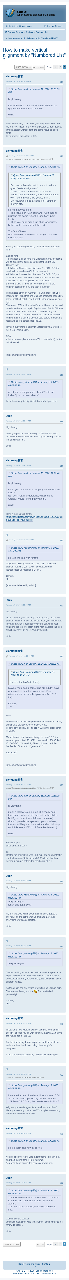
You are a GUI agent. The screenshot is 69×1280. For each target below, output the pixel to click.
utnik (9, 415)
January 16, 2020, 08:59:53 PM (18, 946)
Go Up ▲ (46, 1264)
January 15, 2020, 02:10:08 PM (18, 605)
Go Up (40, 1244)
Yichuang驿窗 (14, 76)
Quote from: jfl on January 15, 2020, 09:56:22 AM (35, 664)
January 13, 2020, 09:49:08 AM (21, 156)
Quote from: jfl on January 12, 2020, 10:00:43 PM (35, 167)
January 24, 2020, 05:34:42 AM (18, 1133)
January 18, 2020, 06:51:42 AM (18, 1074)
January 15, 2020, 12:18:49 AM (18, 465)
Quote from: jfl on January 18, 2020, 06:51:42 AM (35, 1141)
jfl (7, 369)
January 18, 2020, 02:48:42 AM (18, 1023)
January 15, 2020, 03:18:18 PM (18, 881)
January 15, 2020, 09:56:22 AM (21, 540)
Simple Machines (44, 1271)
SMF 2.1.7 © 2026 (25, 1271)
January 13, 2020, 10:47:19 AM (18, 374)
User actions (23, 67)
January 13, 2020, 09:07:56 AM (18, 81)
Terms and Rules (32, 1264)
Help (20, 1264)
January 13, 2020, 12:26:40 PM (18, 421)
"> (34, 1266)
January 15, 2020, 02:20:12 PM (18, 785)
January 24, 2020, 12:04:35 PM (18, 1183)
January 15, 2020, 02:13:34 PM (21, 656)
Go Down (38, 67)
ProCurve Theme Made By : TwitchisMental (34, 1273)
